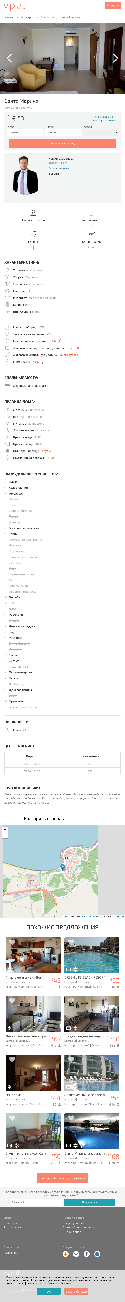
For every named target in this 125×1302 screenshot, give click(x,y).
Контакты (10, 1252)
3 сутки (47, 451)
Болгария (27, 17)
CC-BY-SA (119, 916)
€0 (77, 348)
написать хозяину (62, 143)
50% (53, 341)
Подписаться (89, 1202)
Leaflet (66, 916)
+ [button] (5, 830)
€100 (50, 457)
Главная (9, 17)
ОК (49, 1291)
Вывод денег (72, 1231)
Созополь (47, 17)
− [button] (5, 835)
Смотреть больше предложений (62, 1178)
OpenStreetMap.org (91, 916)
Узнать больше (76, 1291)
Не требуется (68, 354)
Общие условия (73, 1222)
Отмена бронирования (78, 1227)
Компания (11, 1222)
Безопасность (13, 1227)
